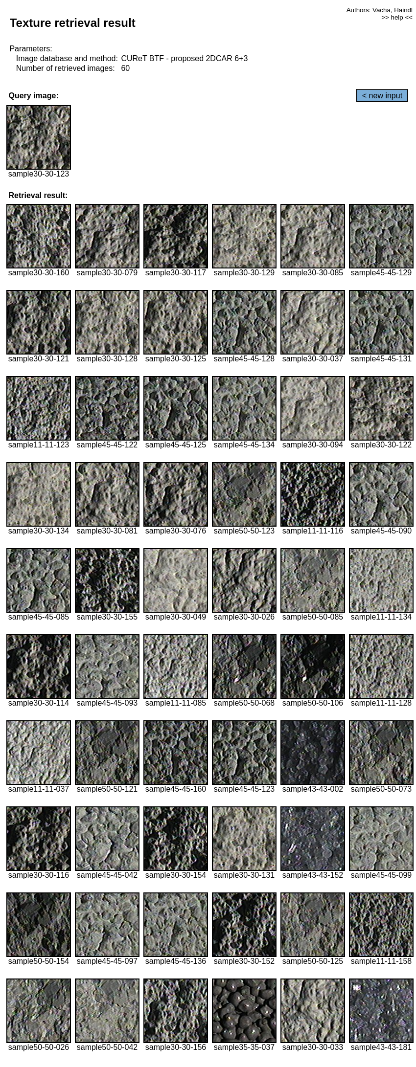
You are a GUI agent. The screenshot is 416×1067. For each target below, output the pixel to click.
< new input (382, 95)
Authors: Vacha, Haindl (380, 10)
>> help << (397, 17)
